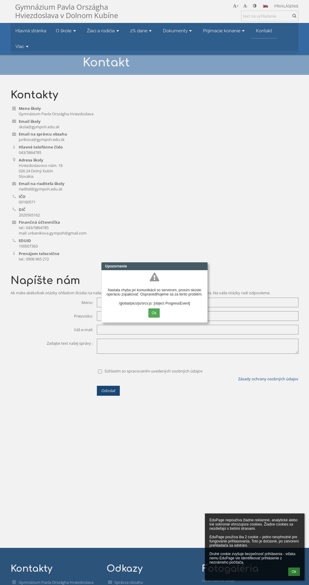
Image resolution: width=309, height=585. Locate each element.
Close (203, 266)
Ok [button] (294, 572)
